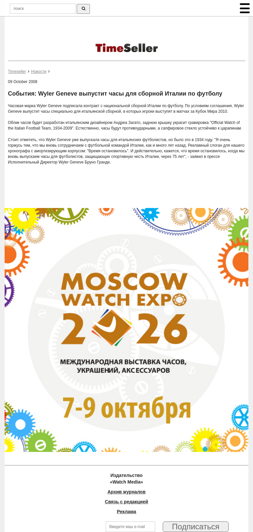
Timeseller (17, 71)
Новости (38, 71)
